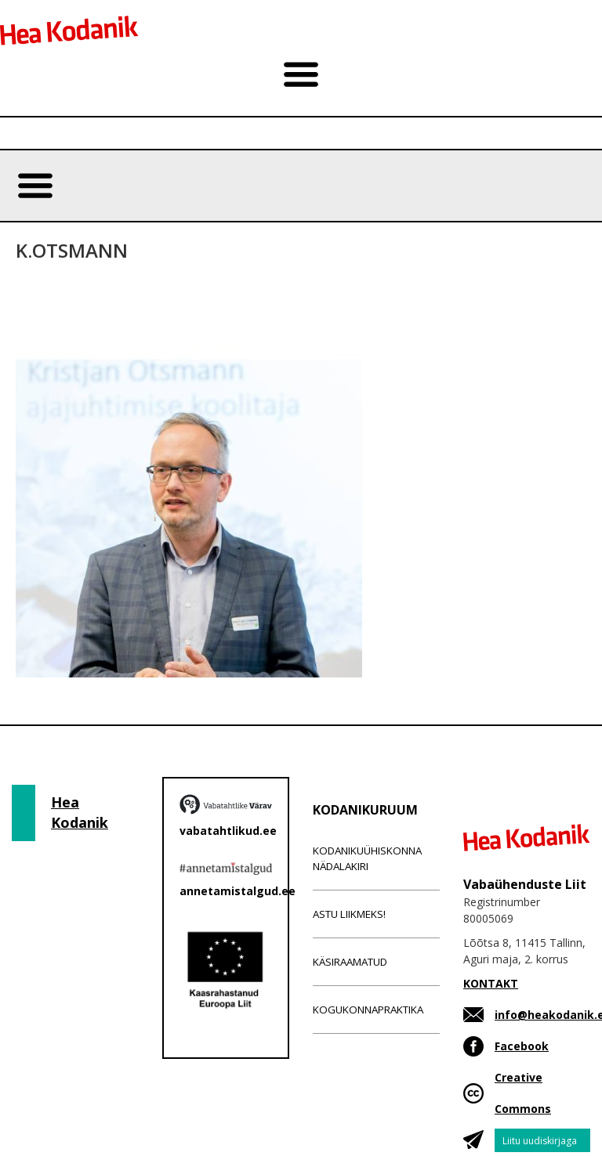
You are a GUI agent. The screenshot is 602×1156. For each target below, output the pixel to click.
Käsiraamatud (350, 962)
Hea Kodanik (79, 812)
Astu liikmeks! (349, 914)
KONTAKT (490, 983)
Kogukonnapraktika (368, 1009)
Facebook (522, 1046)
